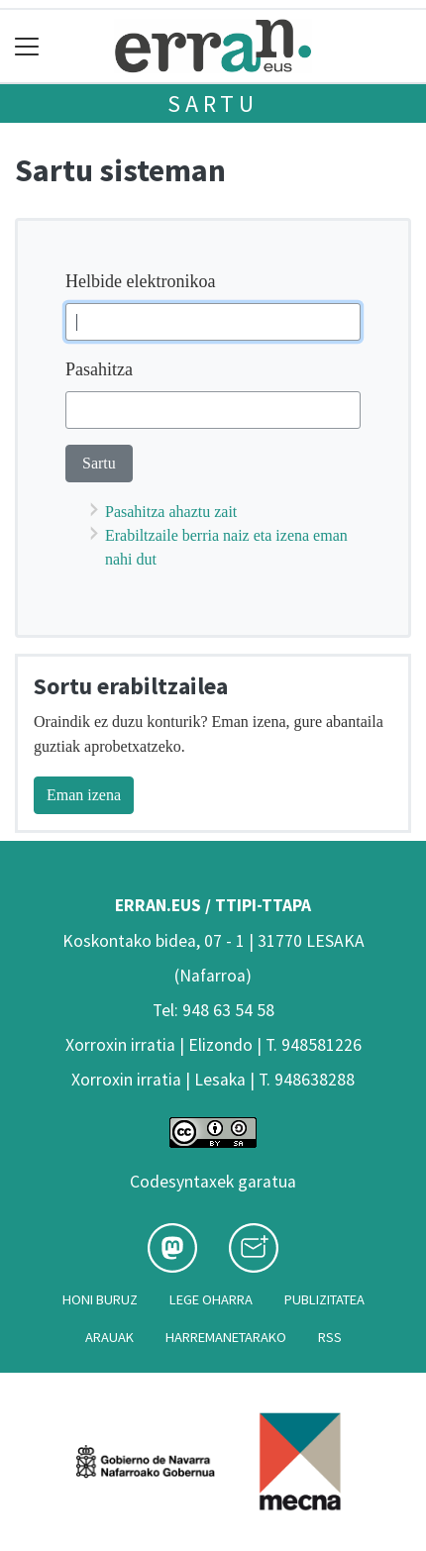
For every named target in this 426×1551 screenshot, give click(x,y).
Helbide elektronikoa (140, 281)
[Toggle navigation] (27, 46)
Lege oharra (211, 1299)
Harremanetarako (225, 1337)
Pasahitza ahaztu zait (171, 511)
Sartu (213, 103)
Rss (330, 1337)
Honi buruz (100, 1299)
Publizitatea (324, 1299)
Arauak (109, 1337)
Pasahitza (99, 369)
